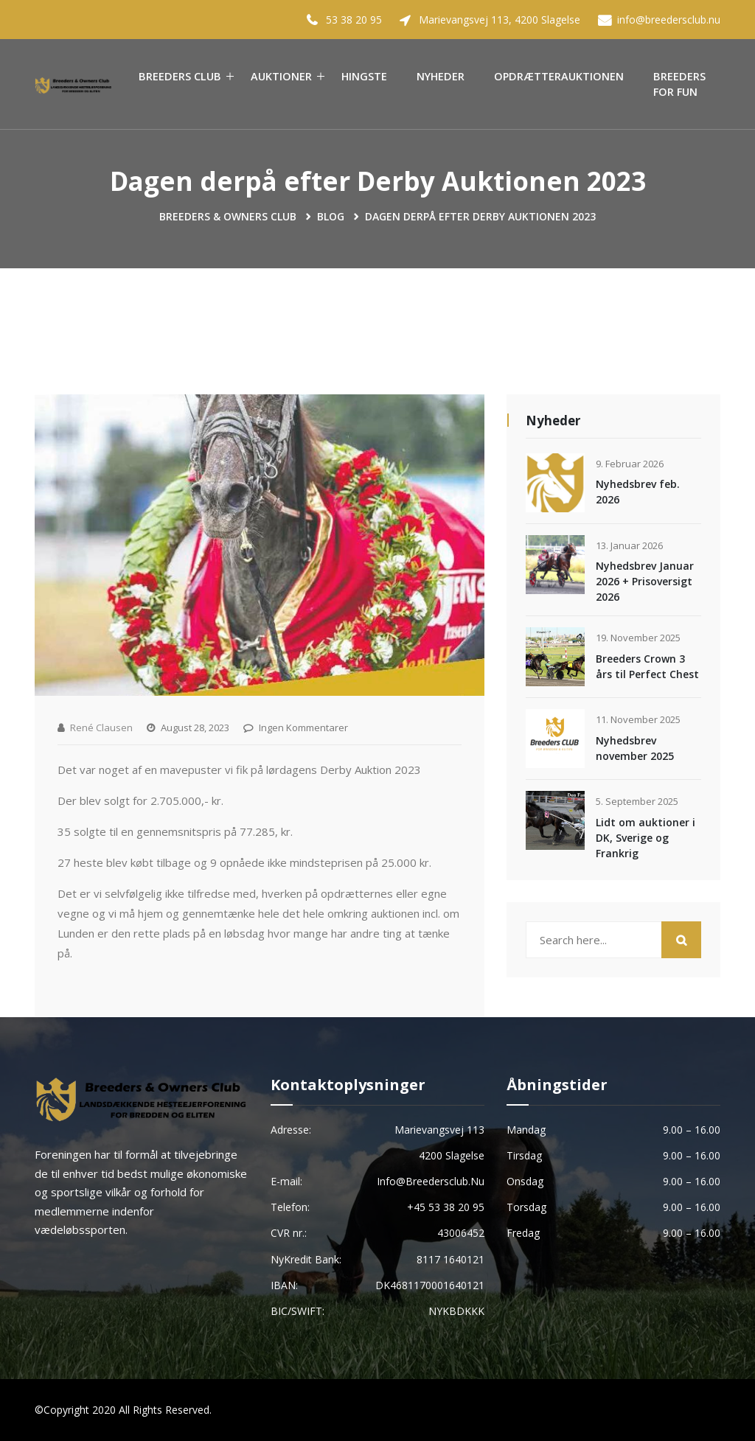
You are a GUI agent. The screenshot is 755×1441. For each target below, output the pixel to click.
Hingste (364, 76)
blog (330, 216)
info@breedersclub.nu (668, 20)
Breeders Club (180, 76)
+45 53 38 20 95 (445, 1207)
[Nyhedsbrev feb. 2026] (555, 482)
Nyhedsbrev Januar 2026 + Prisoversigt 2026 (645, 581)
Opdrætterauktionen (559, 76)
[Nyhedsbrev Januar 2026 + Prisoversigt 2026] (555, 564)
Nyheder (441, 76)
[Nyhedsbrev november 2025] (555, 738)
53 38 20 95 (354, 20)
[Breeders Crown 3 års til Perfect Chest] (555, 656)
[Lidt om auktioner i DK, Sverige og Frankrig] (555, 820)
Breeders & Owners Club (227, 216)
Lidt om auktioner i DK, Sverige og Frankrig (645, 837)
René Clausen (101, 727)
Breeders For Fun (679, 84)
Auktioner (281, 76)
